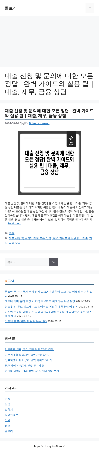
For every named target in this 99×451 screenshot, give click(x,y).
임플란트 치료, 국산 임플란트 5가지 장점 (29, 349)
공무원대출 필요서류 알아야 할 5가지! (27, 354)
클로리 (11, 8)
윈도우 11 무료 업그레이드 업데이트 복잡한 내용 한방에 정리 (41, 306)
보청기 (9, 409)
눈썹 (7, 404)
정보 (7, 425)
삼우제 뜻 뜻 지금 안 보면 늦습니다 (26, 321)
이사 (7, 420)
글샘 (11, 281)
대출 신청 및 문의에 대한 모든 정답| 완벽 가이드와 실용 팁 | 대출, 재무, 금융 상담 (49, 113)
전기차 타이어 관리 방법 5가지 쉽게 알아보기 (32, 371)
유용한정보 (11, 415)
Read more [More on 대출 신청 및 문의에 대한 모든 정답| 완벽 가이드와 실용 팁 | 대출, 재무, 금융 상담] (14, 223)
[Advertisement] (49, 39)
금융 (11, 233)
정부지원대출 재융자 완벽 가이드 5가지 (28, 360)
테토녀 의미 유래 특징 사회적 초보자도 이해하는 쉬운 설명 (40, 301)
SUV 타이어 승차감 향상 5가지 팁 (25, 365)
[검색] (53, 262)
